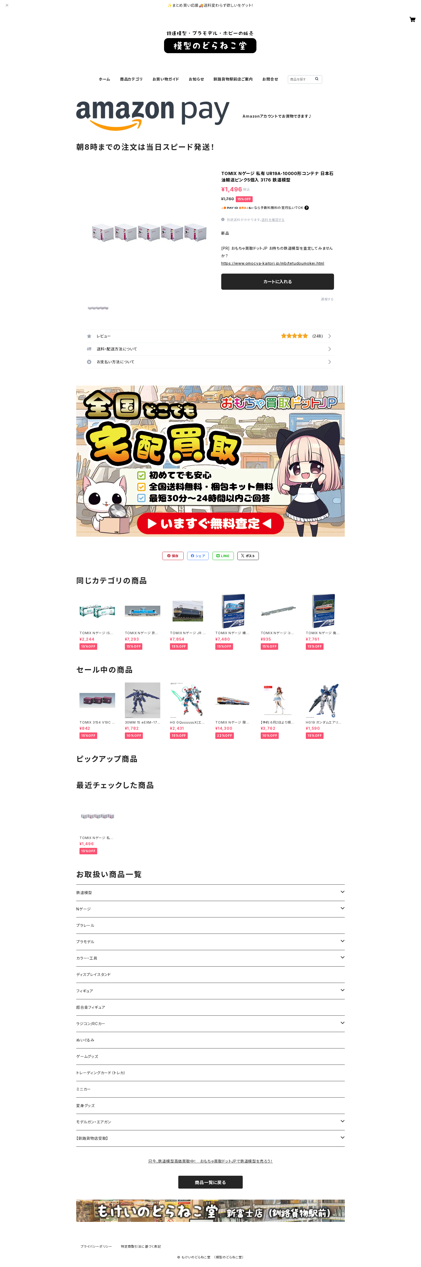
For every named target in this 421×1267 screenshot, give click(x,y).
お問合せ (270, 79)
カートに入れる (278, 281)
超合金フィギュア (90, 1007)
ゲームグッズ (87, 1056)
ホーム (104, 79)
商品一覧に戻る (210, 1182)
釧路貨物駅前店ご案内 (233, 79)
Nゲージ (83, 909)
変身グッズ (85, 1105)
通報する (327, 299)
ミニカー (83, 1089)
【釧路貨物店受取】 (92, 1138)
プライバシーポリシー (96, 1246)
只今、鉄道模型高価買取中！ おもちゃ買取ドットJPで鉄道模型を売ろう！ (210, 1161)
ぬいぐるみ (85, 1040)
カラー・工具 (86, 958)
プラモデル (85, 941)
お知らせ (196, 79)
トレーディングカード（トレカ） (101, 1072)
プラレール (85, 925)
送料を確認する (273, 220)
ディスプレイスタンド (93, 974)
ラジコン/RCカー (91, 1023)
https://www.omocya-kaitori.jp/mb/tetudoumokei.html (272, 263)
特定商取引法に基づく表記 (141, 1246)
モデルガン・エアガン (93, 1122)
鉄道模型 (84, 892)
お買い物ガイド (166, 79)
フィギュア (84, 991)
